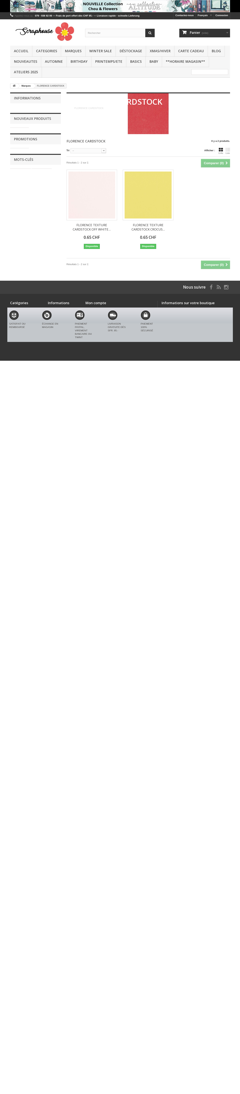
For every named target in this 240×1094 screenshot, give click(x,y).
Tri (68, 150)
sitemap (52, 1028)
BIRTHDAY (78, 61)
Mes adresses (93, 991)
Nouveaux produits (32, 145)
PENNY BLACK (21, 929)
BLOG (216, 51)
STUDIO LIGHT (20, 907)
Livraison (21, 108)
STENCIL (17, 924)
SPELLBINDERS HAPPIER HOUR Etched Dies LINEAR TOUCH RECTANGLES (46, 162)
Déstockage (131, 51)
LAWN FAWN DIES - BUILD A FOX (45, 275)
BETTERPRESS (44, 913)
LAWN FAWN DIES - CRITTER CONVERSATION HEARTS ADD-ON (45, 490)
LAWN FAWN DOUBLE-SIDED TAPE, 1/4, (43, 240)
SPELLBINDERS (21, 913)
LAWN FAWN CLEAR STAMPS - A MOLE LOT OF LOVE (45, 315)
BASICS (136, 61)
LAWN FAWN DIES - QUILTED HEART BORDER (45, 654)
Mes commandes (95, 982)
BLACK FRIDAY (19, 1035)
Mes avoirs (91, 987)
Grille (220, 150)
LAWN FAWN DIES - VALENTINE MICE (45, 571)
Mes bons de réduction (98, 1001)
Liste (228, 150)
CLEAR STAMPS (42, 918)
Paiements (22, 125)
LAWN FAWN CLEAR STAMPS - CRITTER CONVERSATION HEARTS (45, 401)
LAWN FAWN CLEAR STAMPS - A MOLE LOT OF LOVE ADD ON (45, 357)
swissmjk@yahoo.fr (187, 1002)
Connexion (221, 15)
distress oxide (20, 918)
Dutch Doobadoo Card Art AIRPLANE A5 (45, 846)
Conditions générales (28, 113)
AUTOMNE (54, 61)
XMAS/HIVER (160, 51)
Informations (27, 98)
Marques (73, 51)
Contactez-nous (184, 15)
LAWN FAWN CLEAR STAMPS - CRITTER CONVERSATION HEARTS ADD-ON (45, 446)
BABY (153, 61)
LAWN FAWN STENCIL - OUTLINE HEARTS (46, 780)
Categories (46, 51)
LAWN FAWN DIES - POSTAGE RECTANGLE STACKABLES (45, 738)
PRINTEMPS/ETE (108, 61)
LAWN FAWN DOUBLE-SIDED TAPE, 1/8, (43, 202)
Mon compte (95, 976)
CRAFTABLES (41, 907)
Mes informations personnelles (103, 996)
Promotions (25, 832)
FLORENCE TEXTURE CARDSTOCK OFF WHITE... (92, 227)
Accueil (21, 51)
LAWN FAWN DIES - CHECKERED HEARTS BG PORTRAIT (47, 695)
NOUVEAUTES (25, 61)
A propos (21, 119)
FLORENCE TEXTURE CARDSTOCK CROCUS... (148, 227)
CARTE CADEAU (191, 51)
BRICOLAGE (34, 924)
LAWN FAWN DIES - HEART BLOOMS (45, 612)
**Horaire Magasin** (185, 61)
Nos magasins (24, 130)
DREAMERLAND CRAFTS (27, 935)
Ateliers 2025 (26, 72)
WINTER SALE (100, 51)
